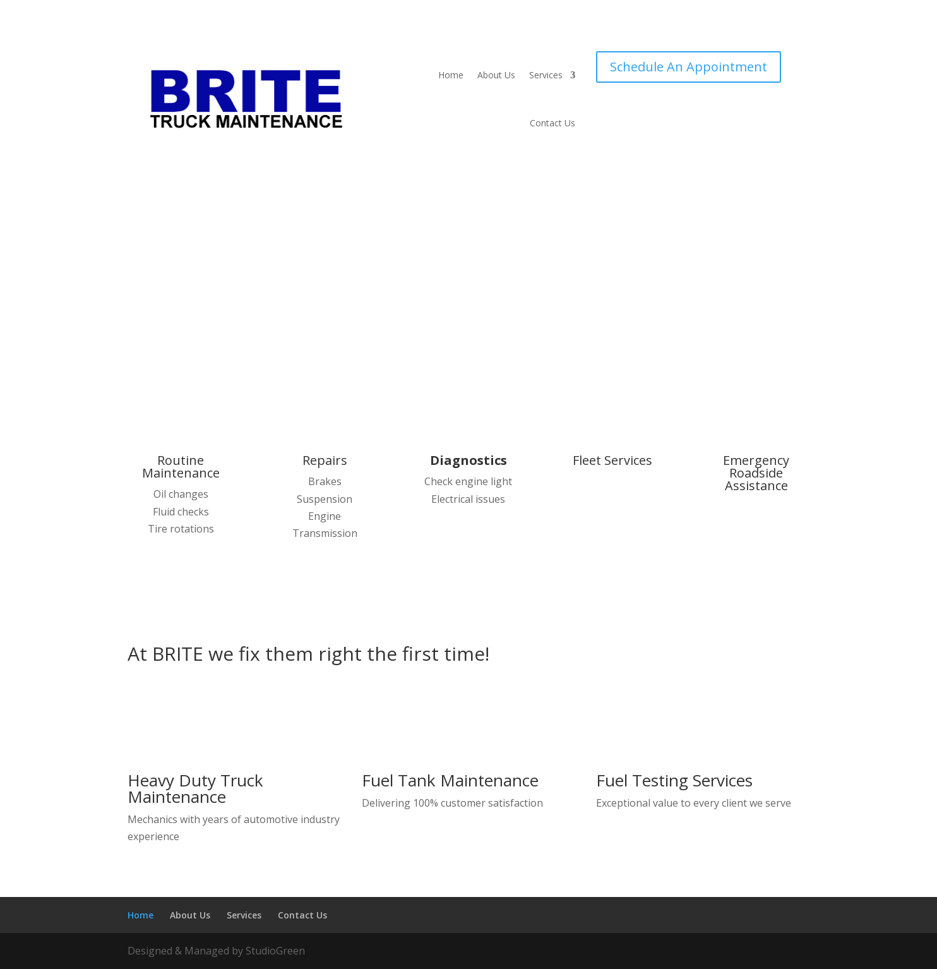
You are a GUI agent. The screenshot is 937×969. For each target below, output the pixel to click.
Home (450, 75)
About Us (496, 75)
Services (546, 75)
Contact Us (552, 123)
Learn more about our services (417, 336)
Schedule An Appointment (688, 66)
